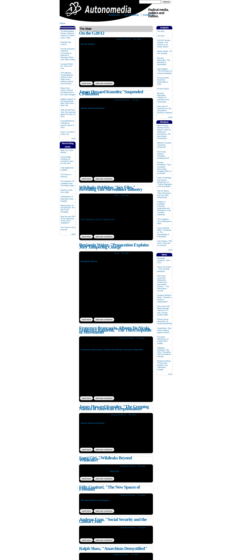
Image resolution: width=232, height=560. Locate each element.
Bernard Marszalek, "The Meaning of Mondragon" (163, 61)
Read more (87, 83)
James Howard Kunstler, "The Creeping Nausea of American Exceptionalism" (114, 407)
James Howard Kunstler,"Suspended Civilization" (111, 92)
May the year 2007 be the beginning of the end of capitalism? (68, 220)
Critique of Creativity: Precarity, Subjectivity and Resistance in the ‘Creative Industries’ (164, 208)
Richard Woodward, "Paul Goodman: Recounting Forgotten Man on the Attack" (164, 168)
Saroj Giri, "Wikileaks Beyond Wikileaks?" (105, 458)
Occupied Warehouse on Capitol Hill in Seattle (163, 340)
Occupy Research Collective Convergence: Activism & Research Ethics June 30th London (68, 54)
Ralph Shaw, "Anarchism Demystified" (113, 548)
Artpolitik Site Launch (66, 43)
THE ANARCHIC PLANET (67, 169)
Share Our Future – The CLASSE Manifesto (164, 269)
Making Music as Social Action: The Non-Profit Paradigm (68, 209)
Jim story (160, 31)
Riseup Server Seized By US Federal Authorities (164, 321)
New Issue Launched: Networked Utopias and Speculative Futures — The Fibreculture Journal (163, 283)
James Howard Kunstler (93, 108)
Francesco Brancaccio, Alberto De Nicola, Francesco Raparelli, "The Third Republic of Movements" (115, 330)
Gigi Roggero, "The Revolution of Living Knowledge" (164, 71)
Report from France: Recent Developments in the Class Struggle (68, 91)
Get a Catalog (131, 15)
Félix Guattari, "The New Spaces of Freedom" (109, 488)
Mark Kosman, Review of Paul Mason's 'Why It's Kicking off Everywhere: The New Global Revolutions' (164, 132)
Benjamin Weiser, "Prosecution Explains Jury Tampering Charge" (114, 245)
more (74, 138)
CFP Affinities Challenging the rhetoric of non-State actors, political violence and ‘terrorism (67, 78)
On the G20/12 (91, 33)
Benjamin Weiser (89, 261)
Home (62, 23)
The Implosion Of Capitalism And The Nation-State (67, 183)
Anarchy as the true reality (66, 191)
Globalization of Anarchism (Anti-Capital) (67, 199)
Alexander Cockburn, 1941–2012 (164, 260)
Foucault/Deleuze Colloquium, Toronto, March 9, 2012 (68, 124)
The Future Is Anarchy (66, 176)
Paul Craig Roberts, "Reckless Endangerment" (163, 155)
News (116, 195)
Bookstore (114, 15)
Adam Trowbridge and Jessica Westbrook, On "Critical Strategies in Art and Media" (164, 182)
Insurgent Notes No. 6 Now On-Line (67, 66)
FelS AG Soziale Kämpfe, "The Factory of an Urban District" (163, 43)
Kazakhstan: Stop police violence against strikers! (164, 330)
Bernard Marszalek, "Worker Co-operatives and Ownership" (163, 97)
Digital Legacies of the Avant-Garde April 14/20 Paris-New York (68, 102)
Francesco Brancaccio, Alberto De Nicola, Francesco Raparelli (112, 349)
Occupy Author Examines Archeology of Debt (163, 81)
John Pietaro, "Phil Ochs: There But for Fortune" (164, 243)
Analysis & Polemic (123, 39)
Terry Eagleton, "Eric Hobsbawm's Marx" (164, 221)
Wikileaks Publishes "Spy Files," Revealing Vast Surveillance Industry (110, 188)
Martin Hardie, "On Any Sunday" (164, 52)
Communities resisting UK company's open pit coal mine (67, 160)
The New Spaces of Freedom (95, 500)
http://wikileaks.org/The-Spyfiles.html (98, 219)
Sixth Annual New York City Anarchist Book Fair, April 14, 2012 (68, 113)
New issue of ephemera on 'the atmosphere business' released (164, 109)
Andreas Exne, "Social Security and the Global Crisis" (113, 520)
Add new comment (104, 83)
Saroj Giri (114, 471)
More (74, 234)
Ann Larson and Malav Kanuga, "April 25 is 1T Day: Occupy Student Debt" (163, 310)
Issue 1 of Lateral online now (67, 133)
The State (137, 39)
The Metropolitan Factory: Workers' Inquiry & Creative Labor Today (68, 34)
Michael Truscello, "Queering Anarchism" (164, 145)
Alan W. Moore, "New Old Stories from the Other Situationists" (164, 194)
